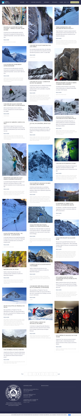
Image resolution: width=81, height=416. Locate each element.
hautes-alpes (58, 42)
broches (31, 197)
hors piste (41, 139)
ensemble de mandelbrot (36, 97)
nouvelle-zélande (32, 337)
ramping (15, 282)
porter (47, 201)
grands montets (12, 79)
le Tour (9, 80)
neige (22, 136)
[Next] (55, 374)
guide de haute (37, 200)
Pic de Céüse (12, 282)
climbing (37, 96)
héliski (12, 136)
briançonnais (47, 95)
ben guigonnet (40, 238)
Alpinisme (46, 2)
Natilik (9, 282)
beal (64, 40)
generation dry (63, 41)
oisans (16, 362)
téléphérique (38, 202)
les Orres (35, 99)
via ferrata (8, 283)
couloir (46, 197)
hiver (14, 136)
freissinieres (46, 97)
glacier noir (45, 239)
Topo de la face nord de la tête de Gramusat (30, 390)
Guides (61, 2)
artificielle (63, 130)
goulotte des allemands (9, 321)
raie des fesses (46, 240)
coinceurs (43, 197)
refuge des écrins (61, 257)
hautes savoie (6, 80)
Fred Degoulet (41, 198)
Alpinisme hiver (10, 41)
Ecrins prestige (58, 41)
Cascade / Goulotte (36, 2)
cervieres (31, 138)
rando (15, 80)
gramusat (67, 41)
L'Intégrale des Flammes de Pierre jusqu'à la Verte (30, 400)
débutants (57, 131)
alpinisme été (6, 41)
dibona (19, 361)
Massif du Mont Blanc (35, 201)
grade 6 (43, 138)
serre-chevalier (58, 44)
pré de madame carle (40, 240)
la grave (20, 136)
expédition (49, 337)
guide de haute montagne (73, 41)
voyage (46, 337)
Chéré (11, 320)
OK (69, 414)
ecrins (45, 96)
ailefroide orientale (62, 251)
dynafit (75, 40)
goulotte (47, 198)
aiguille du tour (58, 348)
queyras (66, 132)
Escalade (54, 2)
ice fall (65, 42)
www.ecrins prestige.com (7, 81)
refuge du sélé (66, 257)
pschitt (57, 257)
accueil (22, 2)
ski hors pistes (22, 137)
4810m (5, 319)
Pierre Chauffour (74, 42)
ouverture (73, 295)
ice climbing (62, 42)
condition (31, 277)
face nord (42, 97)
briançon (66, 40)
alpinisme (31, 95)
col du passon (13, 77)
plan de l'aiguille (43, 201)
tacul (9, 325)
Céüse (12, 279)
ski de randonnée (20, 80)
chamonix (9, 77)
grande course (32, 200)
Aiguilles (57, 130)
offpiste (5, 137)
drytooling (69, 293)
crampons (48, 197)
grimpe (46, 138)
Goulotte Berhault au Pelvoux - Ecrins (29, 395)
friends (49, 97)
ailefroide (31, 238)
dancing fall (40, 96)
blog (65, 2)
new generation (68, 42)
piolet (40, 201)
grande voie (35, 98)
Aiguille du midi (32, 196)
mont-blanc (12, 80)
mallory (31, 201)
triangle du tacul (16, 325)
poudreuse (8, 137)
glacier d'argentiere (6, 79)
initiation (32, 99)
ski (16, 80)
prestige (73, 177)
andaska (62, 40)
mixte (38, 99)
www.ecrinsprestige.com (64, 44)
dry (67, 293)
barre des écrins (58, 252)
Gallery (70, 177)
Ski (27, 2)
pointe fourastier (65, 256)
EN (68, 2)
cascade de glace (32, 57)
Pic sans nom (34, 240)
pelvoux (31, 240)
